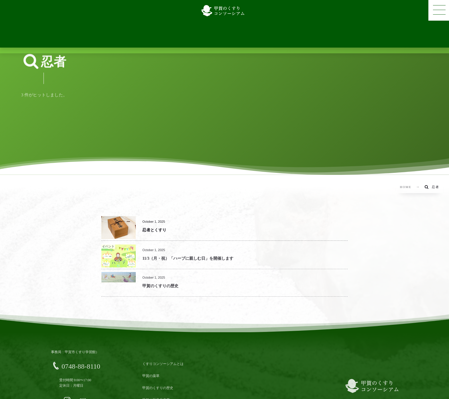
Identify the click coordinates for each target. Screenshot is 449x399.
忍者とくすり (154, 230)
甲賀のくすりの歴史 (160, 289)
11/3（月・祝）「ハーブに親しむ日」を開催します (187, 262)
